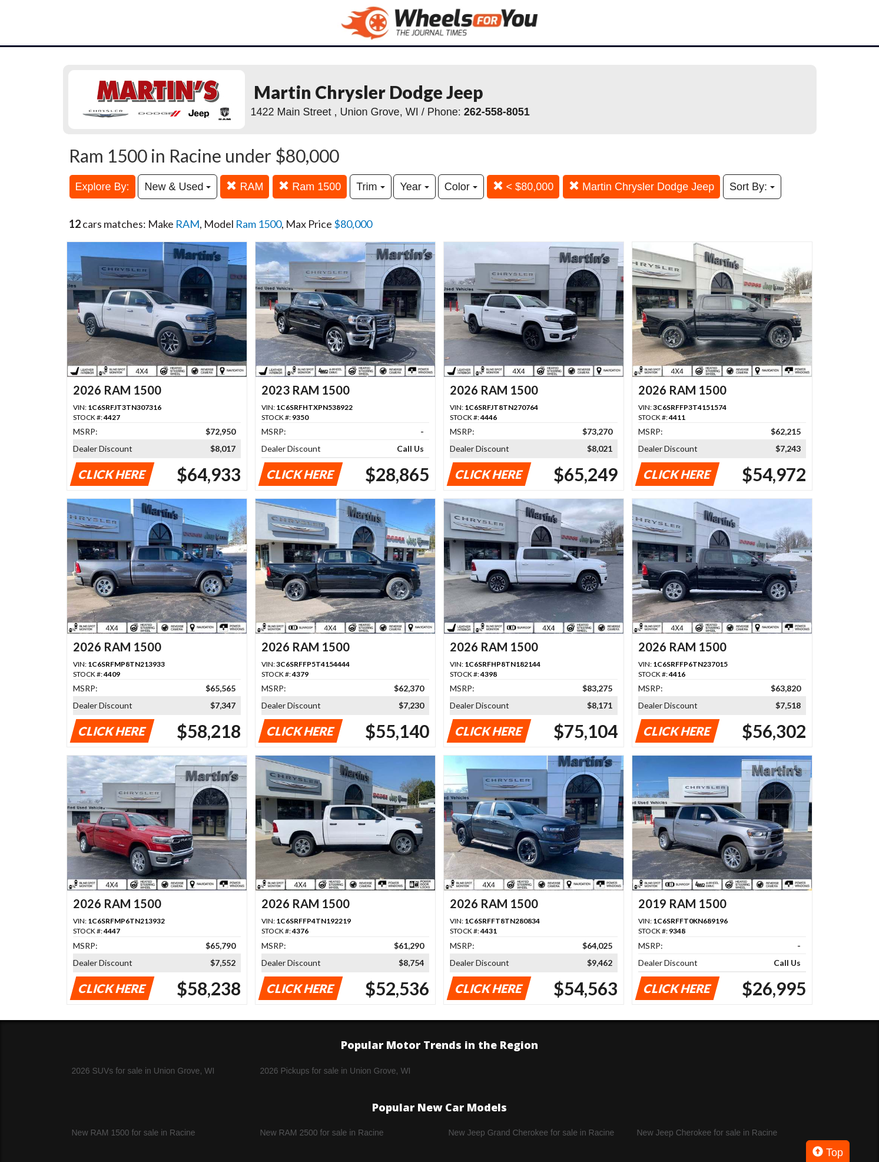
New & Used (177, 187)
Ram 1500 (309, 186)
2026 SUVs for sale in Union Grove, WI (143, 1070)
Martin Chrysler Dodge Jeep (641, 186)
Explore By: (102, 187)
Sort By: (752, 187)
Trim (370, 187)
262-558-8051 (497, 112)
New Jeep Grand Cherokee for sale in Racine (532, 1132)
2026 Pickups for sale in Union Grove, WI (335, 1070)
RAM (244, 186)
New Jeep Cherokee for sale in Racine (707, 1132)
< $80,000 (523, 186)
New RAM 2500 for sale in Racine (322, 1132)
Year (414, 187)
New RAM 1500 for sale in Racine (133, 1132)
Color (461, 187)
